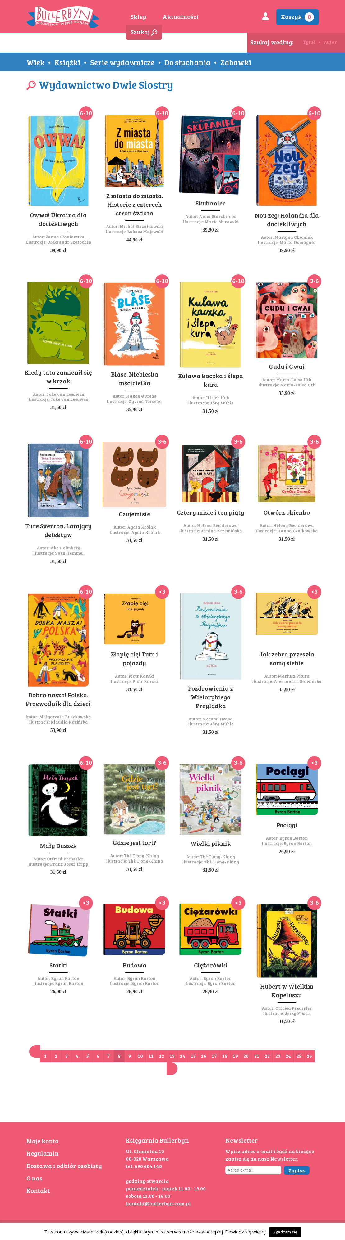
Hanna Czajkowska (297, 531)
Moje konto (42, 1140)
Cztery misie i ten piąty (210, 512)
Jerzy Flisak (297, 1013)
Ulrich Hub (217, 397)
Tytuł (309, 41)
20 (246, 1056)
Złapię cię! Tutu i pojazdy (134, 658)
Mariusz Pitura (294, 676)
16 (203, 1056)
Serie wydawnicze (122, 62)
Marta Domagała (297, 242)
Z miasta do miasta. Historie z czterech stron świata (134, 204)
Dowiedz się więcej (245, 1232)
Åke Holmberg (65, 548)
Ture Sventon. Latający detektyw (58, 530)
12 (161, 1056)
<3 (162, 591)
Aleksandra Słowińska (298, 681)
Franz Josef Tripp (69, 864)
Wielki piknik (211, 843)
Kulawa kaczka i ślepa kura (210, 380)
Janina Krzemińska (221, 531)
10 (140, 1056)
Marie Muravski (221, 221)
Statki (58, 965)
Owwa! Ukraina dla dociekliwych (58, 219)
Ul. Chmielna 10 (145, 1151)
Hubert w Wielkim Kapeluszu (287, 990)
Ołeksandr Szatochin (69, 242)
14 (183, 1056)
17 (214, 1056)
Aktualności (181, 16)
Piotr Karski (141, 676)
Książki (67, 62)
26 (309, 1056)
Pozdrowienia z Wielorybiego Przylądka (210, 697)
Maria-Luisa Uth (293, 379)
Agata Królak (141, 527)
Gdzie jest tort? (134, 842)
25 (299, 1056)
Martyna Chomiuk (293, 237)
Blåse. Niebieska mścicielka (134, 378)
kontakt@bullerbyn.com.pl (158, 1203)
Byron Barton (293, 838)
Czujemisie (134, 513)
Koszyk (297, 17)
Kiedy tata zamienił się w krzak (58, 376)
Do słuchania (187, 62)
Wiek (35, 62)
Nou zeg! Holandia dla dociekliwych (287, 219)
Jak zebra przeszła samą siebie (286, 658)
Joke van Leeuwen (65, 394)
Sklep (138, 16)
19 (235, 1056)
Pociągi (286, 824)
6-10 (86, 112)
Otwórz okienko (287, 512)
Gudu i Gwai (287, 366)
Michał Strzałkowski (141, 226)
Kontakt (38, 1190)
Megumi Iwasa (217, 719)
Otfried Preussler (65, 859)
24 (288, 1056)
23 (277, 1056)
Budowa (134, 965)
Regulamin (42, 1153)
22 (267, 1056)
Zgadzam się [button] (285, 1232)
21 (256, 1056)
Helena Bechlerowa (217, 525)
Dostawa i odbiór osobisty (64, 1165)
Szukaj (144, 31)
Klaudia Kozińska (69, 722)
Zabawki (235, 62)
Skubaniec (211, 203)
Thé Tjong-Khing (141, 856)
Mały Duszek (58, 845)
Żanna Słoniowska (65, 237)
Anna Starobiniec (217, 216)
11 (151, 1056)
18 (225, 1056)
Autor (330, 41)
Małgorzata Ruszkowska (65, 716)
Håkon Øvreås (141, 396)
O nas (34, 1178)
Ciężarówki (211, 965)
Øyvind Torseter (145, 401)
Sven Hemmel (69, 553)
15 (193, 1056)
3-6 (314, 280)
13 (172, 1056)
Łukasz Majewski (145, 231)
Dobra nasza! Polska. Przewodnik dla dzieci (58, 699)
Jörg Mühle (221, 403)
